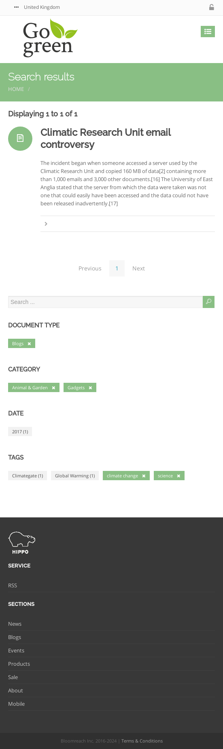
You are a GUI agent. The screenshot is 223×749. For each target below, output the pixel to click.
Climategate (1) (27, 476)
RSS (12, 585)
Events (16, 650)
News (14, 623)
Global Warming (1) (75, 476)
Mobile (16, 703)
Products (19, 663)
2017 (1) (20, 431)
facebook (186, 7)
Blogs (21, 343)
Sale (13, 677)
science (169, 476)
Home (16, 89)
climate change (126, 476)
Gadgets (80, 387)
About (15, 690)
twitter (170, 7)
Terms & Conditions (142, 741)
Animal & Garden (33, 387)
